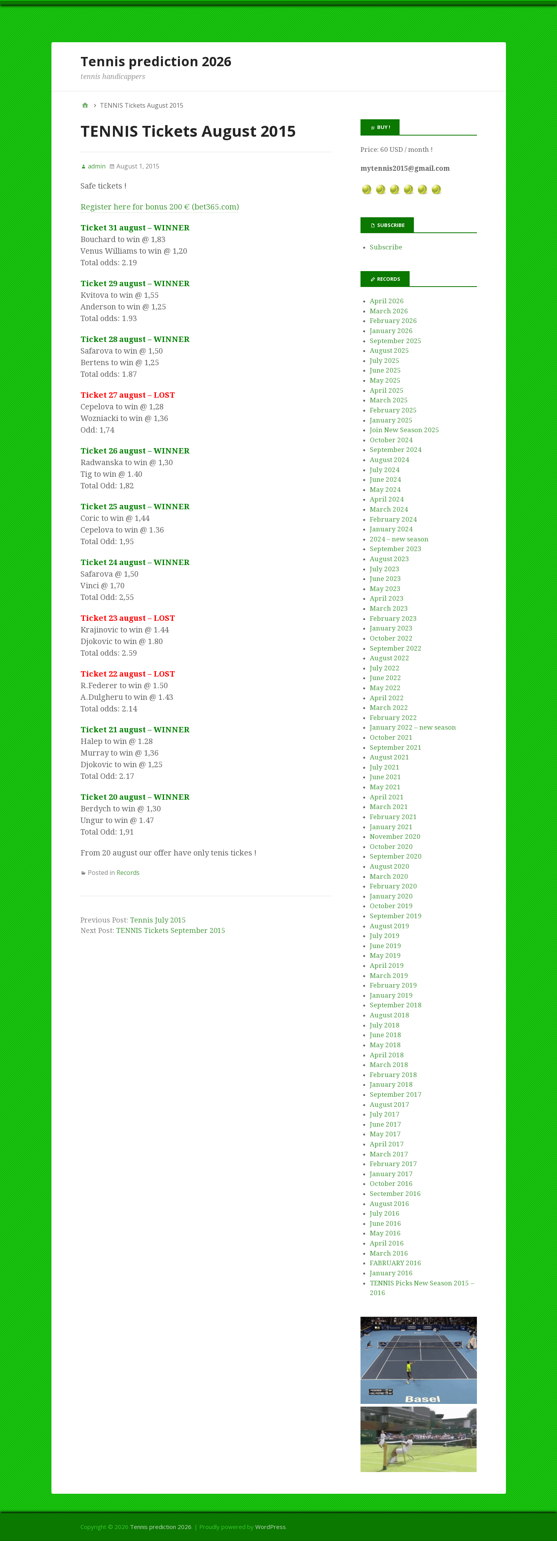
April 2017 (387, 1144)
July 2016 (385, 1213)
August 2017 (389, 1104)
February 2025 (393, 410)
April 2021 (387, 797)
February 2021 (393, 817)
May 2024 (385, 489)
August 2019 (389, 926)
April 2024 (387, 499)
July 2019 (385, 936)
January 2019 (391, 995)
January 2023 (391, 628)
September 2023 (396, 549)
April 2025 (387, 390)
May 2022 (385, 688)
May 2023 (385, 589)
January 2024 (391, 529)
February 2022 (393, 718)
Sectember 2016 (395, 1193)
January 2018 (391, 1084)
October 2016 (391, 1183)
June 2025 (385, 370)
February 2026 (393, 321)
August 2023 (389, 559)
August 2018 (389, 1015)
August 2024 (389, 460)
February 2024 (393, 519)
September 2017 (396, 1094)
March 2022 (389, 707)
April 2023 (387, 598)
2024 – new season (399, 539)
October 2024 (391, 440)
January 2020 (391, 896)
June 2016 (385, 1223)
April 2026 (387, 301)
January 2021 (391, 827)
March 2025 (389, 400)
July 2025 (385, 360)
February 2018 (393, 1075)
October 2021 (391, 737)
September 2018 (396, 1005)
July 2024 (385, 470)
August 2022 (389, 658)
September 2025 (396, 341)
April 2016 (387, 1243)
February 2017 (393, 1164)
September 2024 (396, 450)
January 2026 (391, 331)
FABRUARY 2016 (395, 1263)
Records (128, 872)
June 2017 (385, 1124)
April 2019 (387, 965)
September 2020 (396, 856)
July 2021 (385, 767)
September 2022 (396, 648)
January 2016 (391, 1273)
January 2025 (391, 420)
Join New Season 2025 (404, 430)
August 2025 (389, 350)
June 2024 (385, 479)
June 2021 (385, 777)
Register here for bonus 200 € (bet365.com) (159, 206)
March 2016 (389, 1253)
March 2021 (389, 807)
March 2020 (389, 876)
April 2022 (387, 698)
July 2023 (385, 569)
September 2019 (396, 916)
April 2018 (387, 1055)
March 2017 (389, 1154)
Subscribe (386, 247)
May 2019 (385, 955)
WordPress (270, 1527)
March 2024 (389, 509)
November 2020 (395, 836)
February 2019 (393, 985)
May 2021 (385, 787)
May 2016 (385, 1233)
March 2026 (389, 311)
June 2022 (385, 678)
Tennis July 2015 (158, 920)
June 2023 (385, 578)
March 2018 (389, 1065)
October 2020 (391, 846)
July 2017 (385, 1114)
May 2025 (385, 380)
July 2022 (385, 668)
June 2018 (385, 1035)
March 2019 (389, 975)
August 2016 (389, 1204)
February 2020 (393, 886)
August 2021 (389, 757)
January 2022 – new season (413, 727)
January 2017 (391, 1174)
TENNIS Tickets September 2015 (170, 930)
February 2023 (393, 618)
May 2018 (385, 1045)
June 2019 (385, 946)
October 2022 (391, 638)
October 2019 (391, 906)
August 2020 (389, 866)
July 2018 (385, 1025)
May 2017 (385, 1134)
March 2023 (389, 608)
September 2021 (396, 747)
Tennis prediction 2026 (155, 61)
